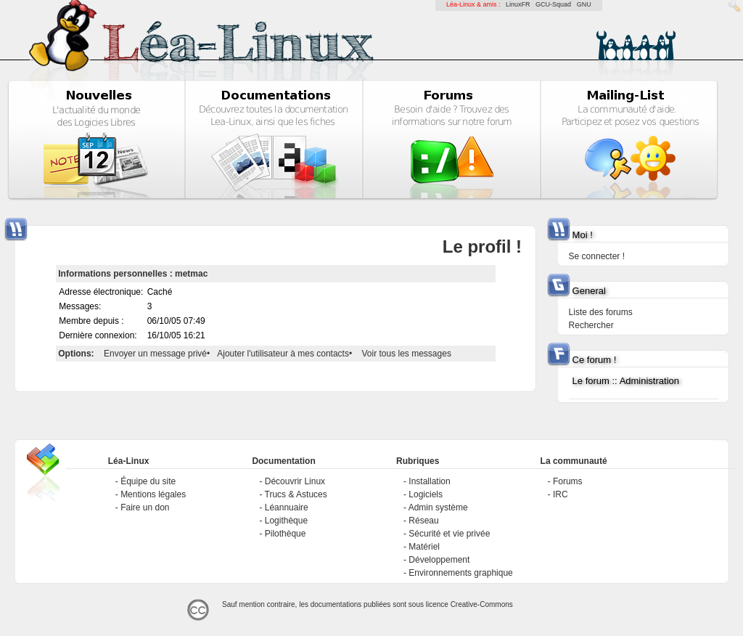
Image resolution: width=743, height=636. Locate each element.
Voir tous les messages (406, 353)
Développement (439, 560)
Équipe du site (148, 481)
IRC (560, 494)
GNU (584, 4)
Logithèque (286, 520)
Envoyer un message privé (155, 353)
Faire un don (144, 507)
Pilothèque (285, 534)
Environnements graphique (460, 573)
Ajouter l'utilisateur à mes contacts (283, 353)
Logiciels (426, 494)
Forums (568, 481)
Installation (429, 481)
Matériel (424, 547)
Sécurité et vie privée (449, 534)
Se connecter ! (597, 256)
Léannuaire (286, 507)
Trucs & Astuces (296, 494)
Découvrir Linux (295, 481)
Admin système (438, 507)
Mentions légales (153, 494)
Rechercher (591, 325)
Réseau (423, 520)
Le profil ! (482, 246)
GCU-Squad (553, 4)
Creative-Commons (482, 604)
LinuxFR (518, 4)
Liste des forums (601, 312)
